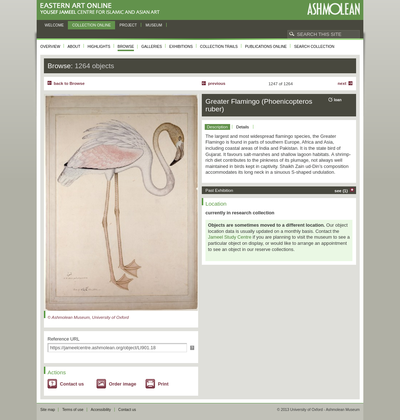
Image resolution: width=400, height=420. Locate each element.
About (74, 47)
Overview (50, 47)
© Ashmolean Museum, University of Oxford (88, 317)
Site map (47, 410)
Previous (216, 83)
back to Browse (69, 83)
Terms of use (72, 410)
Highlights (98, 47)
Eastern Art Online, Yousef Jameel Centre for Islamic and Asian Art (101, 9)
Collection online (91, 25)
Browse (126, 47)
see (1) (341, 191)
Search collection (314, 47)
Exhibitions (181, 47)
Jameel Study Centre (230, 237)
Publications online (266, 47)
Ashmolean (333, 9)
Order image (122, 384)
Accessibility (101, 410)
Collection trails (219, 47)
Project (128, 25)
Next (342, 83)
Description (217, 127)
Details (242, 127)
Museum (154, 25)
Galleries (151, 47)
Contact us (72, 384)
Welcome (54, 25)
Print (163, 384)
